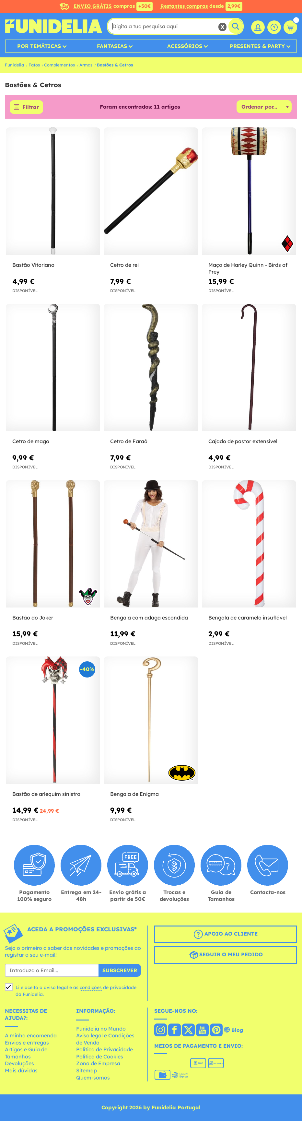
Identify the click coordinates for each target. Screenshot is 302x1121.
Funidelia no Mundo (101, 1028)
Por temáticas (39, 46)
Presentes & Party (257, 46)
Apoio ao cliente (226, 934)
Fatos (34, 64)
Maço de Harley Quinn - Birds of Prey (247, 268)
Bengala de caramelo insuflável (247, 617)
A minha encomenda (31, 1035)
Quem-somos (93, 1077)
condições (91, 987)
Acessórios (184, 46)
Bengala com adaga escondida (149, 617)
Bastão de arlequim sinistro (46, 794)
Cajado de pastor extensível (242, 441)
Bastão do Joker (32, 617)
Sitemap (86, 1070)
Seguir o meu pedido (226, 955)
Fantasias (112, 46)
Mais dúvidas (21, 1070)
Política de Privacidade (104, 1049)
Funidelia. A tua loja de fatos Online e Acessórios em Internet (53, 26)
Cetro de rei (124, 265)
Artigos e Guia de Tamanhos (26, 1053)
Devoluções (19, 1063)
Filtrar (30, 107)
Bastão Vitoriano (33, 265)
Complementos (59, 64)
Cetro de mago (30, 441)
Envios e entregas (27, 1042)
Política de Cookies (99, 1056)
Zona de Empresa (98, 1063)
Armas (85, 64)
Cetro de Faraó (128, 441)
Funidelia (14, 64)
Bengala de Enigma (134, 794)
